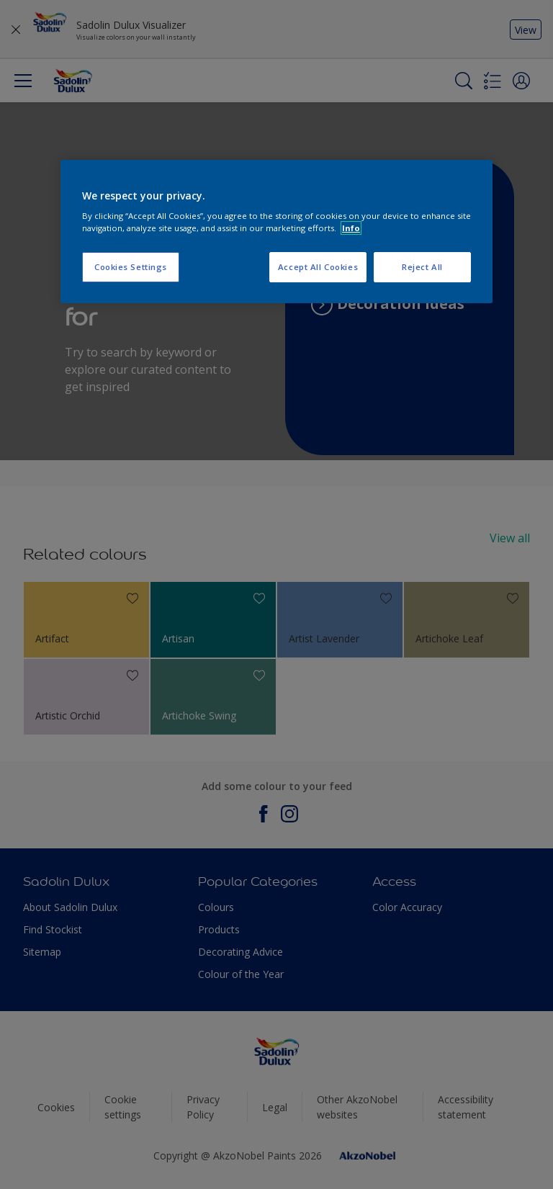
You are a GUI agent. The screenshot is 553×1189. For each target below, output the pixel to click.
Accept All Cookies (318, 266)
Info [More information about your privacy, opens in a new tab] (351, 228)
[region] (276, 232)
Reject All (422, 266)
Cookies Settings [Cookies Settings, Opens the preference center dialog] (130, 266)
